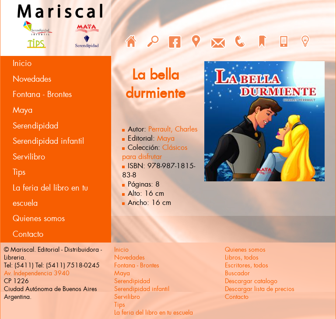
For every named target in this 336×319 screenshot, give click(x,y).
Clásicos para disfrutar (154, 152)
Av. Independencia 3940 (37, 273)
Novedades (32, 79)
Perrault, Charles (172, 129)
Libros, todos (242, 257)
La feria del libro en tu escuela (50, 195)
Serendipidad (35, 126)
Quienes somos (39, 218)
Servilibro (29, 157)
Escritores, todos (246, 265)
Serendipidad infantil (48, 141)
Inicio (22, 63)
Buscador (237, 273)
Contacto (28, 234)
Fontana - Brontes (42, 94)
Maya (22, 110)
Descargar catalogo (251, 281)
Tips (19, 172)
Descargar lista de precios (259, 289)
